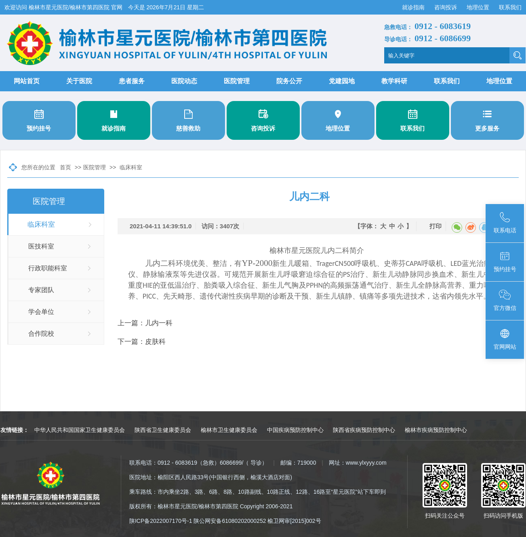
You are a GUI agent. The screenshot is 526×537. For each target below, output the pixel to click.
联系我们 (510, 7)
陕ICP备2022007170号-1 (160, 521)
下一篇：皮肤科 (142, 341)
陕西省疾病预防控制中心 (364, 430)
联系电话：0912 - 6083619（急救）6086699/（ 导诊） (198, 462)
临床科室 (131, 167)
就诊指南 (414, 7)
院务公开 (289, 81)
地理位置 (479, 7)
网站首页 (27, 81)
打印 (435, 226)
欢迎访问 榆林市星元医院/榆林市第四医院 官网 (64, 7)
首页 (65, 167)
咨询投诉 (446, 7)
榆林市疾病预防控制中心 (436, 430)
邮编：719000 (298, 462)
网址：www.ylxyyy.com (358, 462)
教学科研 (394, 81)
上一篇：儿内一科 (145, 323)
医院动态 (184, 81)
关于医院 (79, 81)
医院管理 (237, 81)
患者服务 (132, 81)
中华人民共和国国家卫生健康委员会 (79, 430)
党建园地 (342, 81)
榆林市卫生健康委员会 (229, 430)
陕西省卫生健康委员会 (163, 430)
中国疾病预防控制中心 (295, 430)
